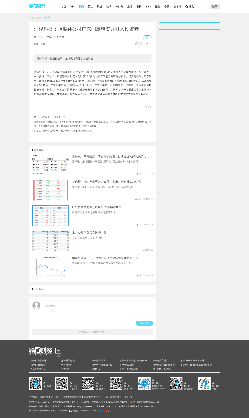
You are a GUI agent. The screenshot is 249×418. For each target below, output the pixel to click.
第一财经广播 (159, 360)
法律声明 (44, 397)
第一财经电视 (68, 360)
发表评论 (144, 323)
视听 (99, 6)
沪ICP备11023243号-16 (39, 402)
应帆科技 (96, 368)
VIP (72, 6)
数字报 (177, 6)
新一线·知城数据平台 (102, 364)
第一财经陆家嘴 (130, 368)
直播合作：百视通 (88, 410)
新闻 (81, 6)
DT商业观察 (128, 364)
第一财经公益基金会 (163, 368)
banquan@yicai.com (82, 130)
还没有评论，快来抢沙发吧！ (92, 332)
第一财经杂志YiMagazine (134, 360)
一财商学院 (66, 364)
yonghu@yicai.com (85, 406)
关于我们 (55, 397)
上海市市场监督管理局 (71, 397)
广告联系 (33, 397)
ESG (148, 6)
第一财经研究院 (38, 364)
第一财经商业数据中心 (164, 364)
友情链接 (128, 397)
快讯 (108, 6)
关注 (90, 6)
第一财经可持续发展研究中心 (197, 364)
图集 (157, 6)
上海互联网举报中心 (112, 397)
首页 (63, 6)
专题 (166, 6)
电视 (138, 6)
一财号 (119, 6)
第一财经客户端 (38, 360)
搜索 (191, 6)
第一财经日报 (98, 360)
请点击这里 (59, 117)
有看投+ (65, 368)
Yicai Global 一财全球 (193, 360)
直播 (129, 6)
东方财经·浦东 (38, 368)
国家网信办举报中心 (92, 397)
